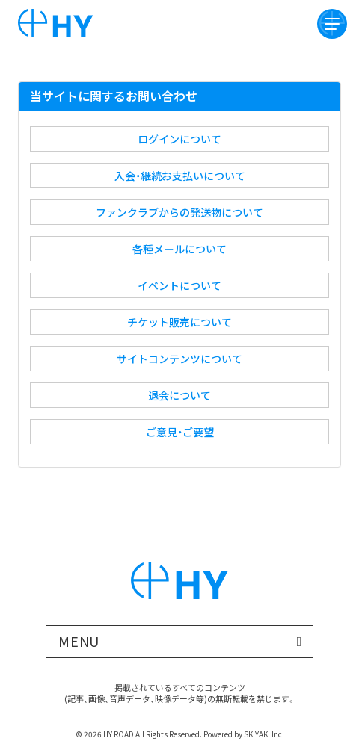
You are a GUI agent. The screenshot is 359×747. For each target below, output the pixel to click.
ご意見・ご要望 (180, 431)
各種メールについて (179, 248)
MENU (79, 641)
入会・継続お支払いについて (179, 175)
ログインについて (179, 138)
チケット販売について (179, 321)
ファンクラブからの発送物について (179, 212)
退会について (179, 395)
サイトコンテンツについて (179, 358)
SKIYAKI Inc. (264, 734)
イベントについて (179, 285)
